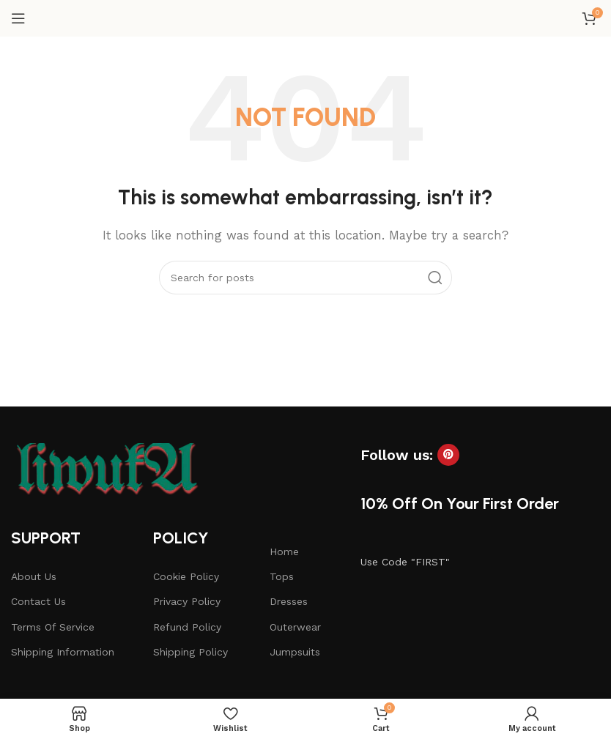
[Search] (305, 277)
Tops (282, 576)
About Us (33, 576)
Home (284, 551)
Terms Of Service (53, 627)
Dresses (289, 601)
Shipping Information (62, 652)
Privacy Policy (187, 601)
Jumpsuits (295, 652)
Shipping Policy (190, 652)
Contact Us (38, 601)
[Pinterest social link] (448, 455)
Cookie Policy (186, 576)
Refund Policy (187, 627)
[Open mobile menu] (18, 18)
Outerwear (295, 627)
